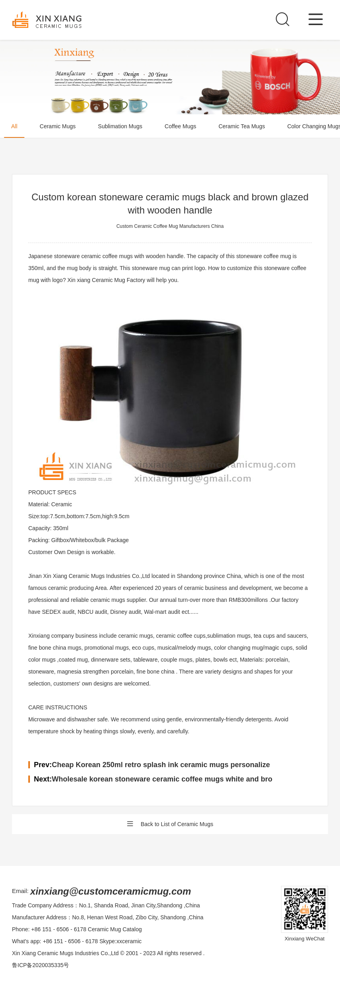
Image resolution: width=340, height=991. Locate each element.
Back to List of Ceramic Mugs (170, 824)
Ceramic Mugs (58, 126)
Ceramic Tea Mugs (241, 126)
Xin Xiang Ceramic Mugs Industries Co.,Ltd (65, 953)
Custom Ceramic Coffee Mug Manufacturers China (170, 226)
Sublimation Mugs (120, 126)
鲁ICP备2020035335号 (40, 965)
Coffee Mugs (180, 126)
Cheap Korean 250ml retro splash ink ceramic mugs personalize (161, 765)
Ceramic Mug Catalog (115, 929)
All (14, 126)
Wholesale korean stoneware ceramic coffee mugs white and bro (162, 779)
